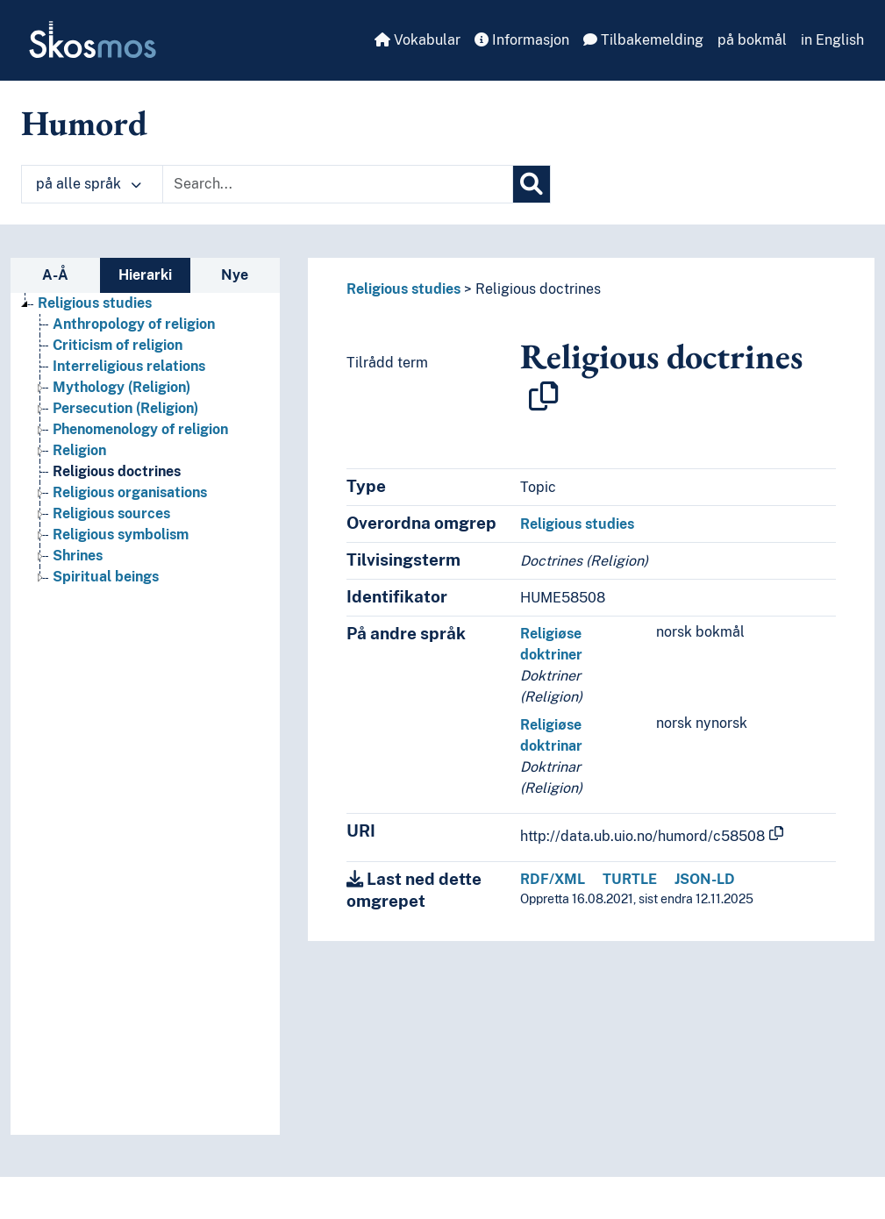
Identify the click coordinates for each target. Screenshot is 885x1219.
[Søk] (531, 184)
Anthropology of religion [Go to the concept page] (134, 324)
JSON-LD (704, 879)
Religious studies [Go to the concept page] (95, 303)
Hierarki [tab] (145, 275)
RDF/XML (552, 879)
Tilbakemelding (643, 40)
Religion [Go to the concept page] (79, 450)
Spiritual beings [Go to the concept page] (106, 576)
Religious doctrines (538, 289)
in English (832, 40)
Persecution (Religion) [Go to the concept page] (125, 408)
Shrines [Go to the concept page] (78, 555)
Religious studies (403, 289)
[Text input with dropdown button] (337, 184)
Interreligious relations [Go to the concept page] (129, 366)
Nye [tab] (234, 275)
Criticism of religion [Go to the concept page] (117, 345)
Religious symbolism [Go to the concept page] (121, 534)
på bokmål (752, 40)
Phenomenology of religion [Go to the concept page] (140, 429)
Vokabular (417, 40)
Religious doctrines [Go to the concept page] (117, 471)
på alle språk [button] (88, 183)
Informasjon (522, 40)
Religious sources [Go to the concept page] (111, 513)
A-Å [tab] (55, 275)
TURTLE (630, 879)
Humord (84, 123)
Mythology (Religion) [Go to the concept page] (121, 387)
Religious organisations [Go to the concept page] (130, 492)
